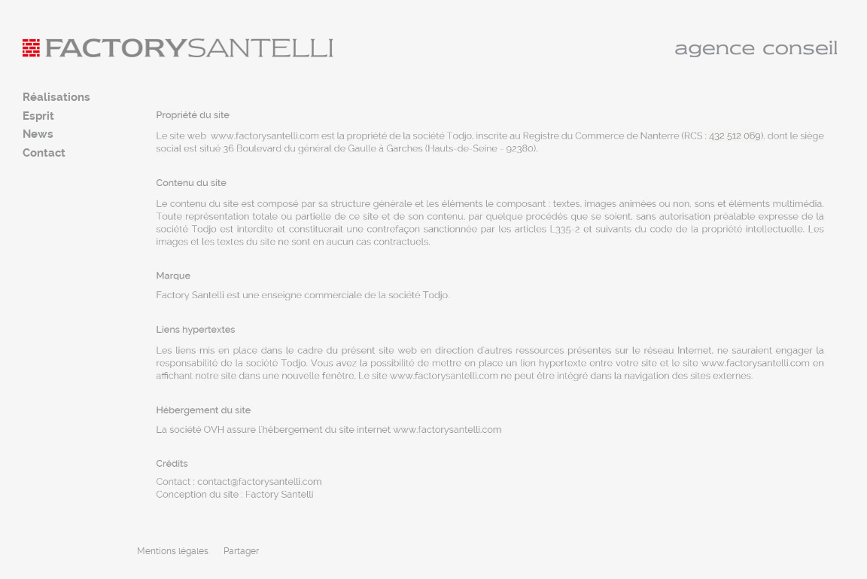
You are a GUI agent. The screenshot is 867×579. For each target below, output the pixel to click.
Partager (241, 551)
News (38, 134)
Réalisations (56, 97)
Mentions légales (172, 551)
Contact (44, 153)
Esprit (38, 116)
